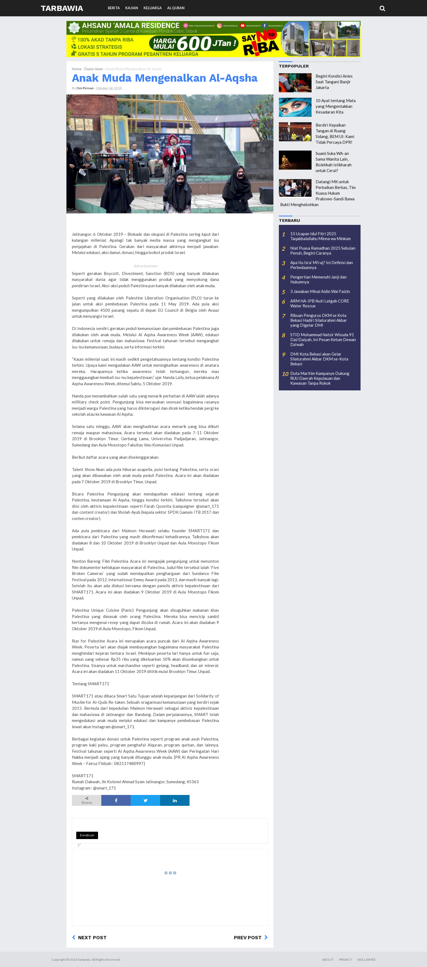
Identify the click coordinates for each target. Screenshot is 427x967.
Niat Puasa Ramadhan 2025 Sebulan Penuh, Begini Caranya (322, 250)
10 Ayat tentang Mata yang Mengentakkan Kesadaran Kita (336, 106)
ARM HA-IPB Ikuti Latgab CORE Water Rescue (319, 303)
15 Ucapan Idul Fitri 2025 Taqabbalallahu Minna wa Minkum (320, 236)
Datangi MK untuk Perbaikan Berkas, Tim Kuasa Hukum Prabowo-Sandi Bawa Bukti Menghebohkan (318, 193)
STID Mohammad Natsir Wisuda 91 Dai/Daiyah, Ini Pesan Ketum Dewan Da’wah (323, 339)
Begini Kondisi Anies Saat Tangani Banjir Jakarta (334, 82)
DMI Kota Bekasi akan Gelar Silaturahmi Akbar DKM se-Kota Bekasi (319, 358)
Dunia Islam (93, 69)
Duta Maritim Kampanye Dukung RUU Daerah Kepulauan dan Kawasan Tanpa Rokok (319, 378)
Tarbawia (62, 8)
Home (76, 69)
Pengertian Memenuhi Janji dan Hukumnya (318, 279)
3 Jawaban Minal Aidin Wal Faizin (320, 291)
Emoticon (87, 835)
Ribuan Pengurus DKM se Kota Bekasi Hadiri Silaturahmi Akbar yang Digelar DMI (318, 320)
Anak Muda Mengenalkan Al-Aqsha (165, 77)
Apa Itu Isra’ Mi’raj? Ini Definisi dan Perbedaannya (321, 265)
